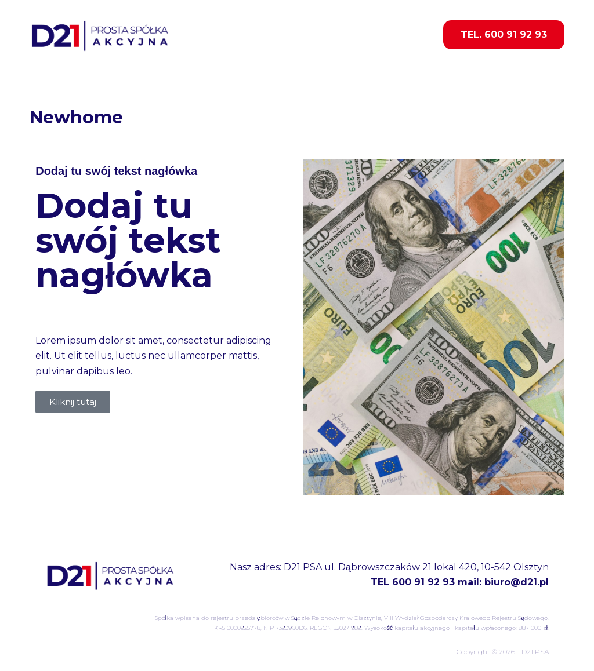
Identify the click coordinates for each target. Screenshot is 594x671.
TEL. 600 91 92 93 (504, 34)
